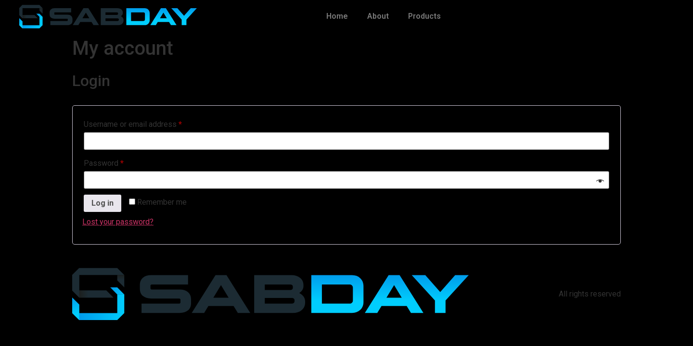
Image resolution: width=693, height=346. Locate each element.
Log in (102, 203)
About (378, 16)
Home (337, 16)
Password (119, 162)
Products (424, 16)
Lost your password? (118, 221)
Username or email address (148, 123)
